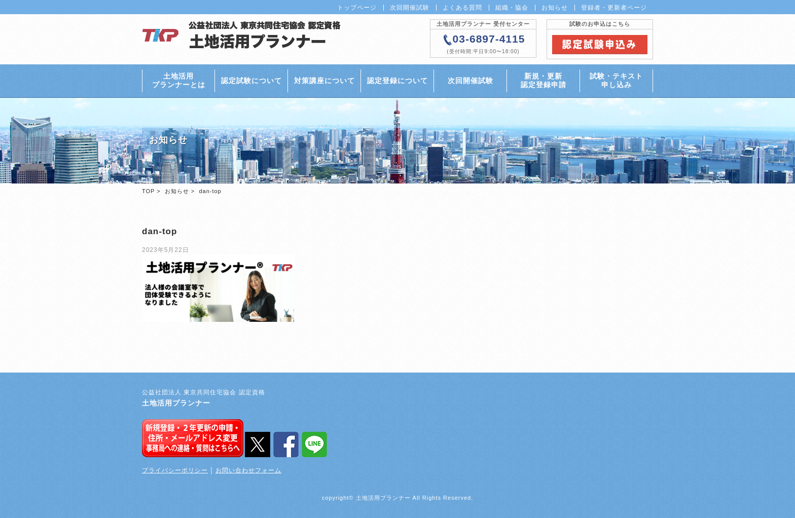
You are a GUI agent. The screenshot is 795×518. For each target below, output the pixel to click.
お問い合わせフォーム (248, 470)
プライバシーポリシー (175, 470)
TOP (148, 191)
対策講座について (324, 81)
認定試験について (251, 81)
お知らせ (554, 8)
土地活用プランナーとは (178, 80)
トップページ (357, 8)
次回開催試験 (409, 8)
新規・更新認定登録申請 (543, 80)
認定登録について (397, 81)
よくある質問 (462, 8)
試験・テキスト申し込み (616, 80)
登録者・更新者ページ (614, 8)
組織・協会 (511, 8)
